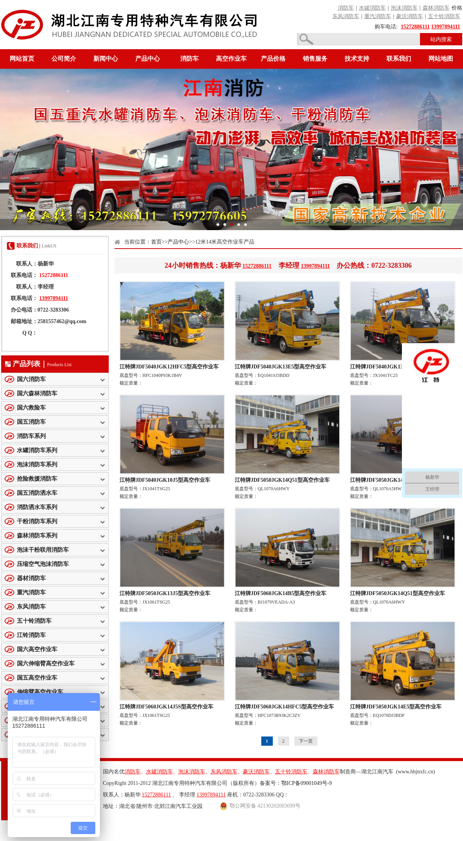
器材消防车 (31, 578)
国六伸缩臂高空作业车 (46, 663)
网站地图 (440, 58)
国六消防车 (31, 379)
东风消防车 (31, 607)
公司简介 (63, 58)
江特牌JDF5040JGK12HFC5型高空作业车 (169, 367)
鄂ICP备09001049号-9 (306, 783)
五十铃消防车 (34, 621)
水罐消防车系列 (37, 450)
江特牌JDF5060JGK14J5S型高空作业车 (166, 707)
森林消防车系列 (37, 535)
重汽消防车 (31, 592)
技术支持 (357, 58)
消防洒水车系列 (37, 507)
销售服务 (315, 58)
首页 (156, 242)
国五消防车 (31, 422)
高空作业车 (231, 58)
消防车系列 (31, 436)
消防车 (189, 58)
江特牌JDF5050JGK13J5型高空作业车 (164, 593)
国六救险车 (31, 408)
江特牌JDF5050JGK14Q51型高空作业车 (282, 480)
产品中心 (147, 58)
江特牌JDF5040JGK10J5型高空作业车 (164, 480)
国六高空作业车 (37, 649)
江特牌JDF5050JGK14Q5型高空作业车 (396, 480)
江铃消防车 (31, 635)
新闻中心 (105, 58)
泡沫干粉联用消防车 (43, 550)
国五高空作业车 (37, 678)
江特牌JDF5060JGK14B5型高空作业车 (281, 593)
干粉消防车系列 (37, 521)
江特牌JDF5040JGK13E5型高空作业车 (281, 367)
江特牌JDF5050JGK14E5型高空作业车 (396, 707)
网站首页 (22, 58)
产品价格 (273, 58)
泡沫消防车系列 (37, 464)
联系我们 (399, 58)
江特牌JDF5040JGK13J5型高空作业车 (395, 367)
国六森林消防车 (37, 393)
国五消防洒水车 (37, 493)
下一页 (306, 741)
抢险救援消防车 (37, 479)
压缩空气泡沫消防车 (43, 564)
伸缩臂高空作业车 (40, 692)
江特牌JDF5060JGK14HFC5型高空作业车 (284, 707)
